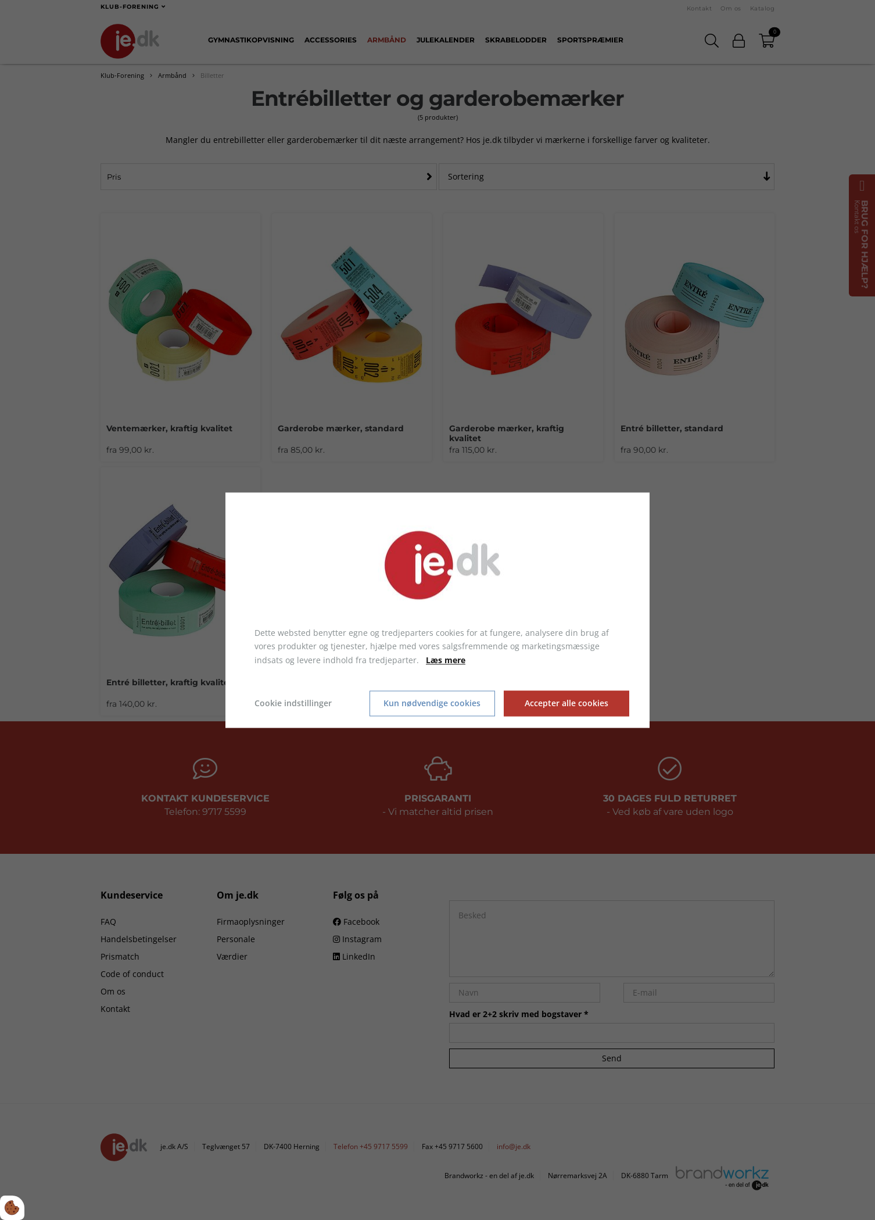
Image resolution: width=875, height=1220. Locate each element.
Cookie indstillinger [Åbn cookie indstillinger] (293, 703)
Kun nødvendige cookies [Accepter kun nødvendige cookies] (431, 703)
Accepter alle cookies (566, 703)
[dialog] (437, 610)
